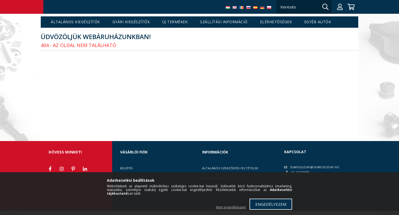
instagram (61, 168)
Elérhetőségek (276, 22)
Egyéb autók (317, 22)
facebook (50, 168)
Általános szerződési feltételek (230, 168)
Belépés (126, 168)
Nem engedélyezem (231, 207)
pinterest (73, 168)
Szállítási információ (224, 22)
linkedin (85, 168)
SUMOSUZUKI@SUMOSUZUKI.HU (314, 167)
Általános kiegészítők (75, 22)
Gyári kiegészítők (131, 22)
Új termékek (175, 22)
